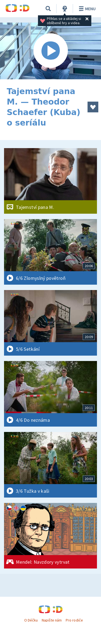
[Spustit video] (50, 51)
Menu (86, 9)
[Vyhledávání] (48, 8)
